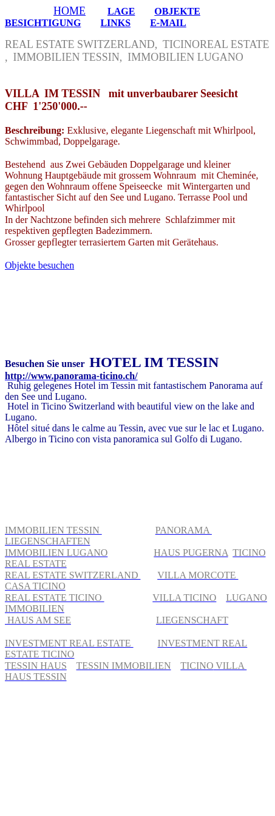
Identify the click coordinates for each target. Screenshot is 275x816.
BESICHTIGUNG (43, 23)
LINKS (115, 23)
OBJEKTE (177, 11)
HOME (69, 11)
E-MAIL (168, 23)
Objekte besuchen (39, 265)
